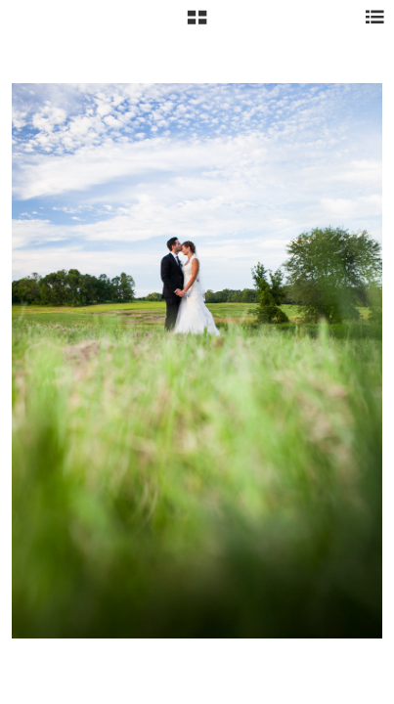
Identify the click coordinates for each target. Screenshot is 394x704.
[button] (197, 24)
